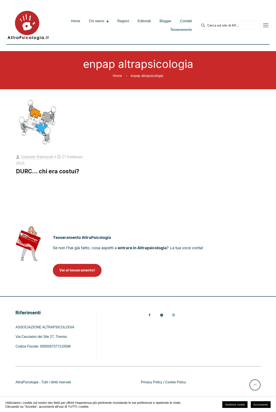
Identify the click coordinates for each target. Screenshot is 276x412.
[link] (28, 243)
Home (117, 76)
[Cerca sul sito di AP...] (229, 25)
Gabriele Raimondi (37, 157)
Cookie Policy (175, 382)
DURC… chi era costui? (47, 171)
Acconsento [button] (260, 404)
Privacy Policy (151, 382)
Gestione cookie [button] (235, 404)
